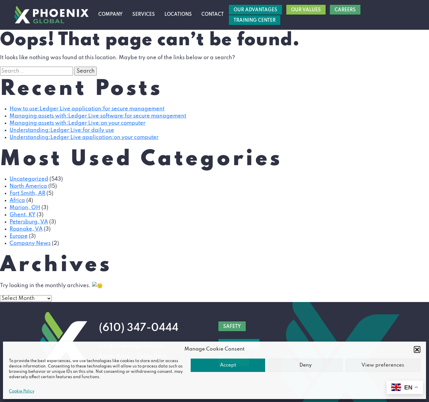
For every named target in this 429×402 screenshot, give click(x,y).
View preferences (382, 365)
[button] (417, 349)
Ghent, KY (22, 215)
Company (110, 14)
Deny (305, 365)
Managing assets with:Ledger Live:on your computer (77, 123)
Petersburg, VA (29, 222)
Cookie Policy (21, 391)
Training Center (255, 20)
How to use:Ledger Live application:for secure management (87, 109)
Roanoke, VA (26, 229)
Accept (228, 365)
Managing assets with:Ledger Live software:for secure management (98, 116)
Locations (178, 14)
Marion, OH (25, 207)
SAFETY (232, 326)
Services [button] (143, 14)
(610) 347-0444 (138, 327)
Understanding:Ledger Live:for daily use (62, 130)
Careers (345, 10)
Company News (30, 243)
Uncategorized (29, 179)
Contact (212, 14)
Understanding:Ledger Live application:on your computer (84, 137)
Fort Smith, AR (27, 193)
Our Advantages (255, 10)
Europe (19, 236)
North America (28, 186)
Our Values (306, 10)
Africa (17, 200)
